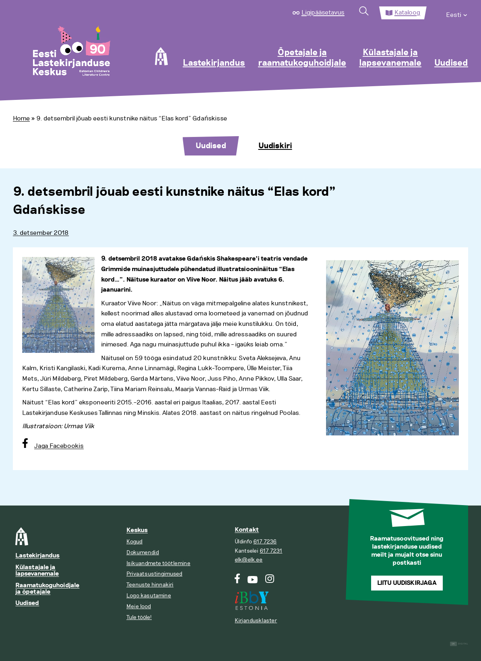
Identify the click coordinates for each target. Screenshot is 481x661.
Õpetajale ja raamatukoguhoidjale (302, 58)
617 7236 (265, 541)
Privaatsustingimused (154, 573)
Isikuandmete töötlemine (158, 563)
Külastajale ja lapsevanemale (390, 58)
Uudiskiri (275, 146)
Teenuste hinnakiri (149, 584)
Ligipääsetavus (323, 12)
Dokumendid (142, 552)
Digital (459, 644)
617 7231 (271, 550)
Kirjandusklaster (256, 620)
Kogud (134, 541)
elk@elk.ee (248, 559)
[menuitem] (457, 13)
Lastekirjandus (214, 63)
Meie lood (138, 606)
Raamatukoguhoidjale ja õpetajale (47, 588)
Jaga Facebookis (59, 446)
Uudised (451, 63)
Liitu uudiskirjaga (407, 583)
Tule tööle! (139, 617)
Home (21, 118)
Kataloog (407, 12)
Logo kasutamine (148, 595)
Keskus (137, 530)
